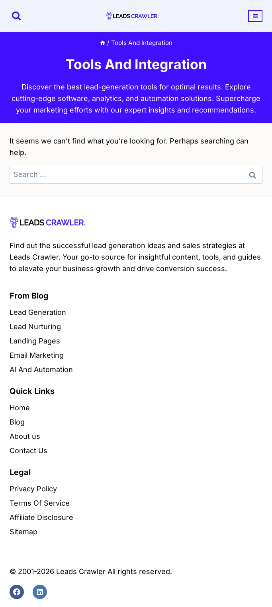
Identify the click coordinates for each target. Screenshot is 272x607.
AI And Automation (41, 369)
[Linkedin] (40, 592)
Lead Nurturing (35, 326)
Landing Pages (35, 341)
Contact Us (28, 450)
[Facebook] (17, 592)
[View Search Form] (16, 16)
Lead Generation (38, 312)
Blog (17, 422)
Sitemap (23, 531)
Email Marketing (37, 355)
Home (20, 407)
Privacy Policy (33, 489)
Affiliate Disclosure (41, 517)
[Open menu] (255, 16)
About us (25, 436)
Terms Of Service (40, 503)
